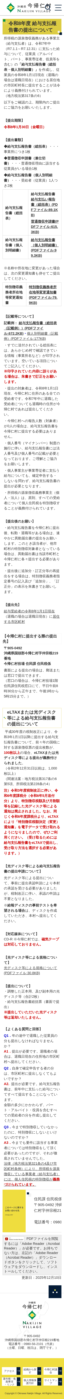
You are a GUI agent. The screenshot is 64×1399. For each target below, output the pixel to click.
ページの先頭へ (55, 1291)
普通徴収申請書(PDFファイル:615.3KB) (45, 226)
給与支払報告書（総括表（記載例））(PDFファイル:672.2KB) (30, 328)
